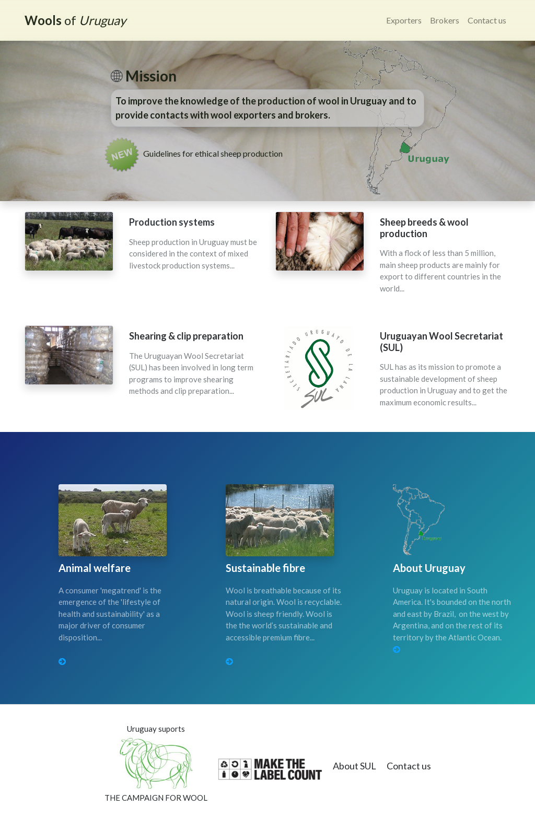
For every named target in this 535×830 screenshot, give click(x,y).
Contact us (487, 20)
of (75, 20)
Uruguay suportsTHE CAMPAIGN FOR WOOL (155, 763)
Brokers (444, 20)
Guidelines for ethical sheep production (213, 153)
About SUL (354, 765)
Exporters (404, 20)
